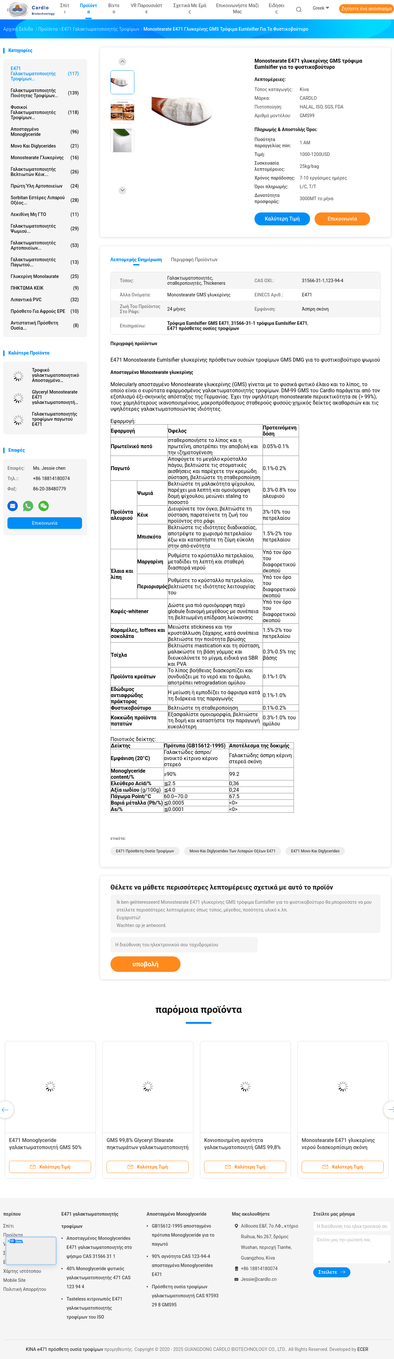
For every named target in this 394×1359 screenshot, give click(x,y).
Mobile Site (14, 1280)
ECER (362, 1349)
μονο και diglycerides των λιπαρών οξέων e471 (233, 851)
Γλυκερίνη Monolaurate (45, 276)
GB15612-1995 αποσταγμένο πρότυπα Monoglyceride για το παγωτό (183, 1235)
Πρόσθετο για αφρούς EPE (45, 311)
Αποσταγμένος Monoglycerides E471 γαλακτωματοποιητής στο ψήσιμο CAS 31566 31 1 (99, 1247)
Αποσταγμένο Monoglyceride (45, 132)
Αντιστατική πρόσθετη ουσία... (45, 325)
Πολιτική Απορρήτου (24, 1289)
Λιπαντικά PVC (45, 299)
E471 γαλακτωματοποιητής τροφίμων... (45, 73)
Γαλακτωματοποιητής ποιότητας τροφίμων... (45, 93)
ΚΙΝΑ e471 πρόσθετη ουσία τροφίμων (64, 1349)
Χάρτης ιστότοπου (22, 1271)
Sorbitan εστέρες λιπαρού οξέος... (45, 200)
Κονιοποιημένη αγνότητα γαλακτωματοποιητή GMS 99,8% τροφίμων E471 (242, 1147)
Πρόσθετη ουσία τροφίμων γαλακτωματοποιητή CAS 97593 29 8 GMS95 (185, 1295)
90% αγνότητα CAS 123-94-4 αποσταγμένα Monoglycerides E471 (182, 1265)
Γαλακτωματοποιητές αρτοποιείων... (45, 245)
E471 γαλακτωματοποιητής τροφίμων (90, 1220)
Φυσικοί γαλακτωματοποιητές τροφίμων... (45, 112)
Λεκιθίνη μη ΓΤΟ (45, 214)
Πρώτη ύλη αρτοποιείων (45, 186)
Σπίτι (8, 1226)
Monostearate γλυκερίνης (45, 157)
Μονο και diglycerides (45, 146)
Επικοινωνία (44, 523)
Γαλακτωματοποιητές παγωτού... (45, 262)
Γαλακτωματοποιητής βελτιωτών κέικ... (45, 172)
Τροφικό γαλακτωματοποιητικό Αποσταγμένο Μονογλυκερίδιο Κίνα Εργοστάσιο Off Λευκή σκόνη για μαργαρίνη (55, 375)
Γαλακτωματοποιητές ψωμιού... (45, 228)
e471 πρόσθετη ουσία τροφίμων (145, 851)
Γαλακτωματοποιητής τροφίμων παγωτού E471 (54, 419)
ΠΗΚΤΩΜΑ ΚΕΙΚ (45, 288)
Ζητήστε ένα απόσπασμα (366, 8)
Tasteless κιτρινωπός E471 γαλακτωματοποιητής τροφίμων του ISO (94, 1308)
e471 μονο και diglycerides (315, 851)
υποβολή (145, 964)
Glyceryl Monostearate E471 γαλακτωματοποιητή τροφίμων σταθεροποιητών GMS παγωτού (55, 397)
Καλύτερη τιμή (282, 219)
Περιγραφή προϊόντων (194, 259)
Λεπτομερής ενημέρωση (136, 259)
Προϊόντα (13, 1235)
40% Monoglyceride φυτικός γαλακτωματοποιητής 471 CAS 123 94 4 (98, 1277)
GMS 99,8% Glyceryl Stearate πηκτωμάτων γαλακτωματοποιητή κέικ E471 (148, 1147)
